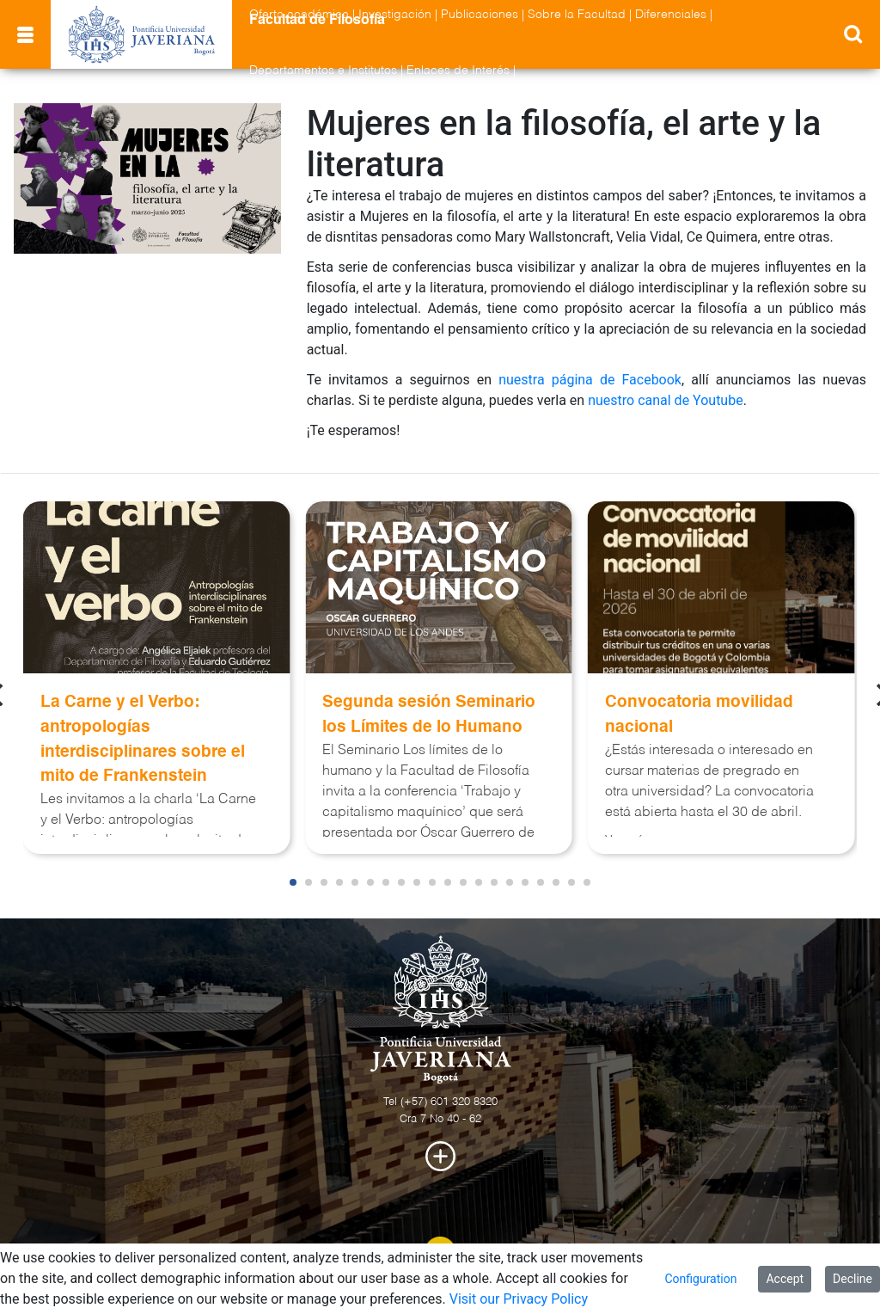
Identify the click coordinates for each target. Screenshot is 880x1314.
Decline (852, 1279)
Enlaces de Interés (458, 70)
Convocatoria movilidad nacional (699, 714)
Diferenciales (670, 15)
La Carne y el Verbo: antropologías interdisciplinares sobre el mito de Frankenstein (142, 739)
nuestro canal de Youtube (665, 400)
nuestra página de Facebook (589, 379)
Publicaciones (479, 15)
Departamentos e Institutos (323, 70)
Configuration (700, 1279)
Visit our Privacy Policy (518, 1299)
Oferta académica (299, 15)
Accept (785, 1279)
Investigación (394, 15)
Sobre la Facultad (577, 15)
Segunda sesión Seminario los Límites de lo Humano (428, 714)
